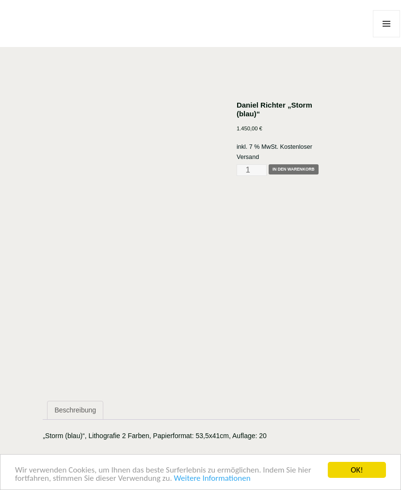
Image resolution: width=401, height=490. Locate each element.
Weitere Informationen (212, 479)
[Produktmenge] (252, 170)
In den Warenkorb (294, 169)
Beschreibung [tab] (75, 410)
